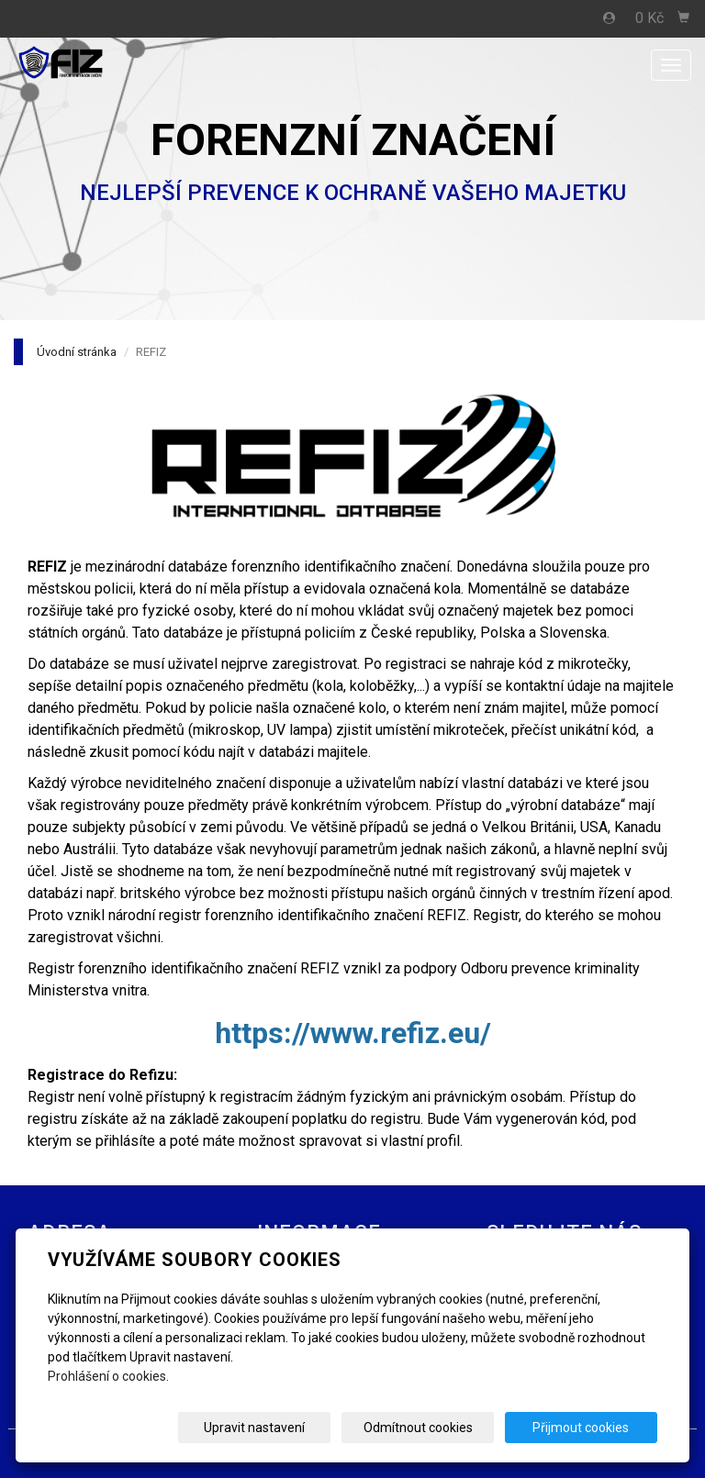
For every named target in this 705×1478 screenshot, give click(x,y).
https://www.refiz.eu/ (353, 1033)
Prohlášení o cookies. (108, 1376)
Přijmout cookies (587, 1427)
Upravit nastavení (283, 1427)
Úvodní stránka (77, 352)
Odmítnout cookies (435, 1427)
